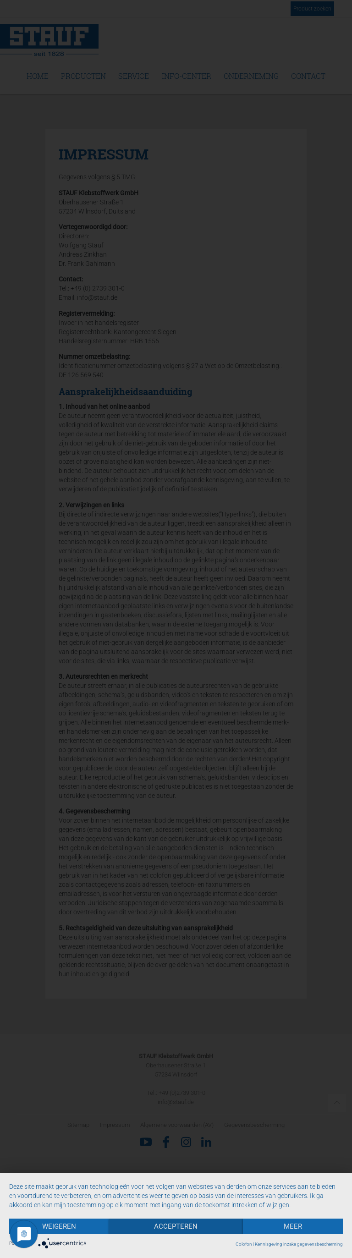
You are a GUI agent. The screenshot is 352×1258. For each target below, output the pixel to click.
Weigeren (59, 1226)
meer (293, 1226)
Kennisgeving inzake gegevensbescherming (299, 1244)
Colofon (244, 1244)
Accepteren (176, 1226)
